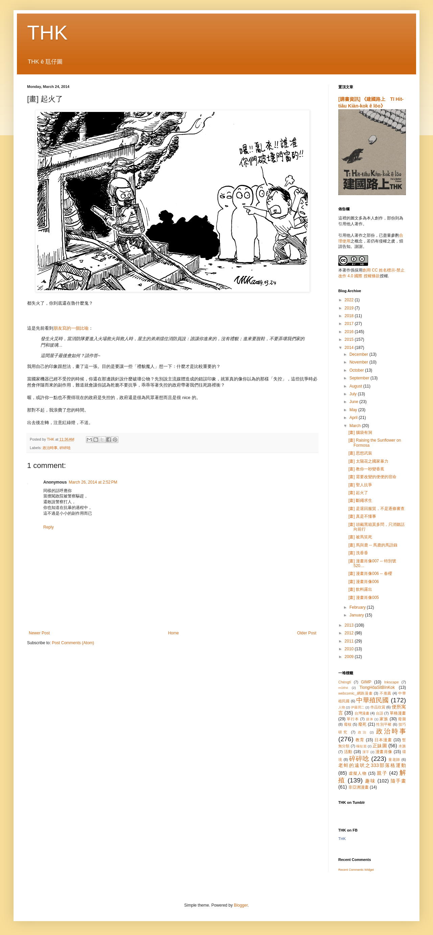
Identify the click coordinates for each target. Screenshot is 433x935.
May (353, 409)
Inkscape (391, 682)
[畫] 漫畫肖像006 (363, 581)
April (354, 417)
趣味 (370, 781)
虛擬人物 (358, 773)
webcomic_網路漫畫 (355, 693)
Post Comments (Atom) (73, 642)
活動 (348, 751)
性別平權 (383, 724)
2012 (350, 633)
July (353, 394)
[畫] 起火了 (358, 492)
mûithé (343, 687)
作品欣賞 (377, 707)
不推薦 (385, 693)
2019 (350, 308)
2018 (350, 315)
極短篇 (361, 746)
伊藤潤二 (357, 707)
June (354, 401)
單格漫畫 (398, 713)
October (357, 370)
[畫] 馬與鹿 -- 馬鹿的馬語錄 (372, 545)
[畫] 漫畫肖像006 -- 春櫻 (370, 573)
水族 (402, 746)
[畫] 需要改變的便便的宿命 (372, 476)
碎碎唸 (65, 448)
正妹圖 (379, 745)
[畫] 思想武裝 (360, 453)
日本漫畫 (383, 740)
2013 (350, 625)
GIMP (366, 682)
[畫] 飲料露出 (360, 589)
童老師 (394, 759)
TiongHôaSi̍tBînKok (377, 687)
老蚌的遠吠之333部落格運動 (372, 765)
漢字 (365, 752)
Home (173, 633)
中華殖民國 (372, 700)
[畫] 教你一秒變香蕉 (366, 469)
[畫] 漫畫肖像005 (363, 597)
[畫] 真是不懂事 (362, 516)
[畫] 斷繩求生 (360, 500)
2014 (350, 347)
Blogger (241, 905)
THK (47, 32)
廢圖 (402, 719)
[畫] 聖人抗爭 (360, 485)
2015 (350, 339)
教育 (360, 740)
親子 (382, 773)
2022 (350, 300)
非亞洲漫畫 (358, 787)
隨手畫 (398, 781)
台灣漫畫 (362, 713)
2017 (350, 323)
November (359, 362)
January (357, 615)
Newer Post (39, 633)
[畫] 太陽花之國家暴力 (368, 461)
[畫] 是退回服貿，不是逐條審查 (376, 508)
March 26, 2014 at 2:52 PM (93, 482)
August (356, 386)
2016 (350, 331)
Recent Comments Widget (356, 869)
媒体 (369, 719)
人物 (341, 707)
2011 (350, 641)
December (359, 354)
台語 (379, 713)
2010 (350, 649)
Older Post (306, 633)
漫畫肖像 (383, 751)
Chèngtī (344, 682)
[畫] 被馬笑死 (360, 537)
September (359, 378)
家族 (384, 719)
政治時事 (50, 448)
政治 (362, 732)
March (355, 425)
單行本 (353, 719)
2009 (350, 656)
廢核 (348, 724)
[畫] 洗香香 (358, 553)
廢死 (362, 724)
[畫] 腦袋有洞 (360, 432)
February (358, 607)
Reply (48, 527)
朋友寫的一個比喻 (71, 328)
